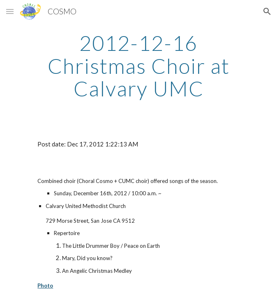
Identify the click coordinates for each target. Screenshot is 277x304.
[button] (10, 11)
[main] (138, 65)
